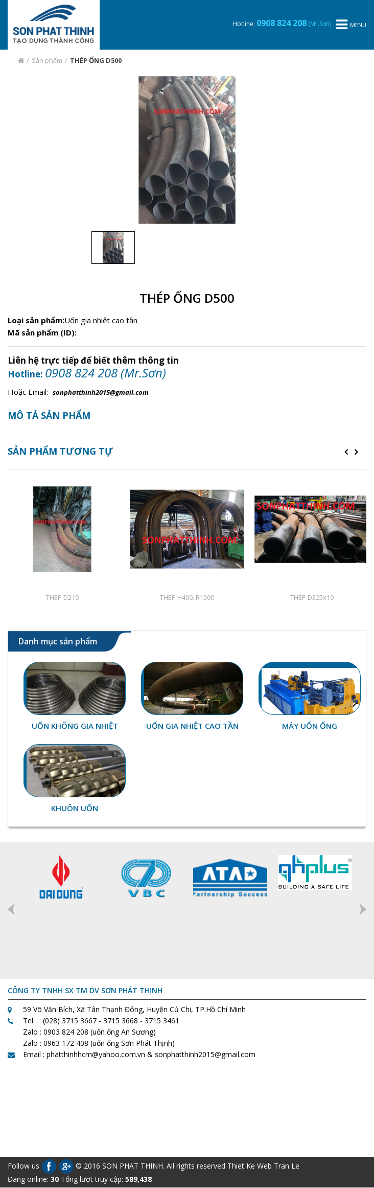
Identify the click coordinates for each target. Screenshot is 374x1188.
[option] (187, 150)
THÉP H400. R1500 (187, 597)
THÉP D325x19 (312, 597)
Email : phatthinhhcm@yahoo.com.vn (84, 1055)
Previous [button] (11, 909)
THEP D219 (62, 597)
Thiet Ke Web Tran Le (263, 1166)
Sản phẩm (47, 60)
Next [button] (362, 909)
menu (351, 25)
